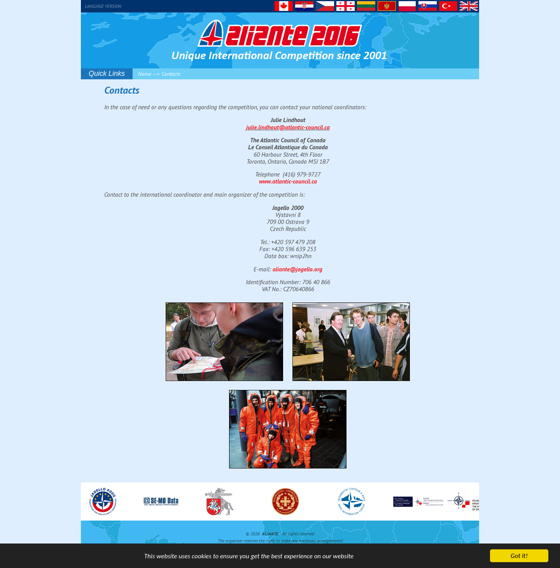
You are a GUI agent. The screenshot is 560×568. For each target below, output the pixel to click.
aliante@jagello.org (297, 269)
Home (144, 73)
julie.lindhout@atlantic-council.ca (288, 127)
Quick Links (107, 73)
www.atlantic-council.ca (288, 181)
